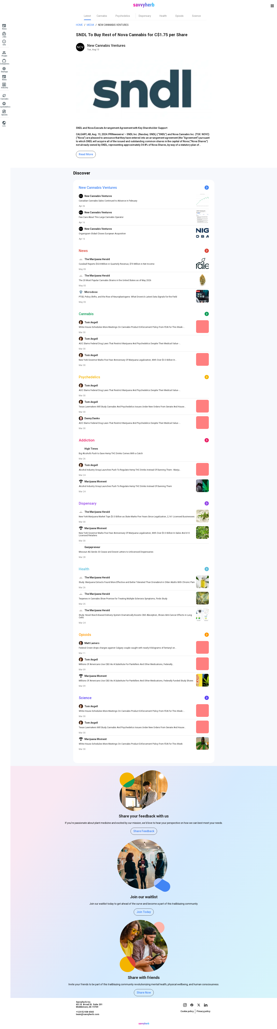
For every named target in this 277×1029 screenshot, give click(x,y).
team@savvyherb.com (88, 1021)
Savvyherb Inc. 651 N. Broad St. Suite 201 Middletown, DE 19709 (90, 1011)
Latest (88, 15)
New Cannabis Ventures (114, 24)
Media (91, 24)
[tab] (88, 16)
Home (80, 24)
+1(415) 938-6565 (86, 1018)
